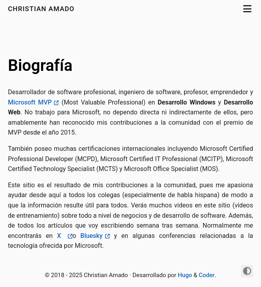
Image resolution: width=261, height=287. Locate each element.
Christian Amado (42, 9)
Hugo (185, 275)
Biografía (40, 65)
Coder (207, 275)
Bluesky (92, 235)
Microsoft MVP (30, 102)
